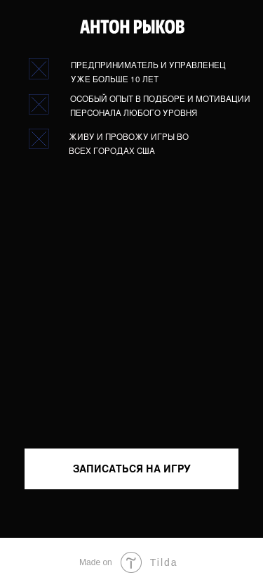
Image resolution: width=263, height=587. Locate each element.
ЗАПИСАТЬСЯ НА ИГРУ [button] (132, 468)
